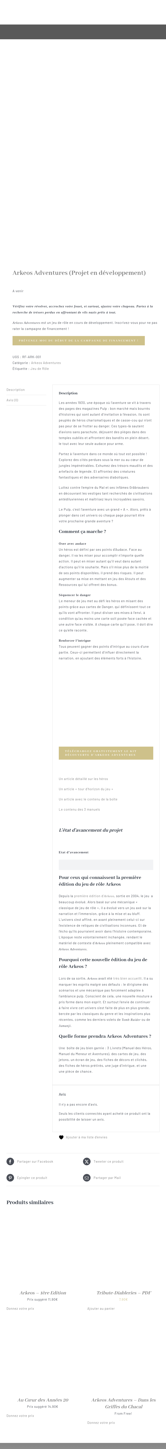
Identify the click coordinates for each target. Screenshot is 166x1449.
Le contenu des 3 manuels (79, 809)
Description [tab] (15, 390)
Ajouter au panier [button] (101, 1308)
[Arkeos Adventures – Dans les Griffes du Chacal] (123, 1323)
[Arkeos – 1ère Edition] (42, 1216)
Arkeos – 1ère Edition (42, 1293)
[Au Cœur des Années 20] (42, 1323)
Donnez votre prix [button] (20, 1308)
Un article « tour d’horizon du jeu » (86, 789)
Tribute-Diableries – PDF (123, 1293)
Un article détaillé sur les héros (83, 779)
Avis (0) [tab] (12, 400)
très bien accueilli (127, 978)
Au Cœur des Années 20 (42, 1400)
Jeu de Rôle (39, 368)
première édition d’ (94, 896)
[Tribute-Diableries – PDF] (123, 1216)
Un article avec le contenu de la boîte (88, 799)
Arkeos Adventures (46, 363)
